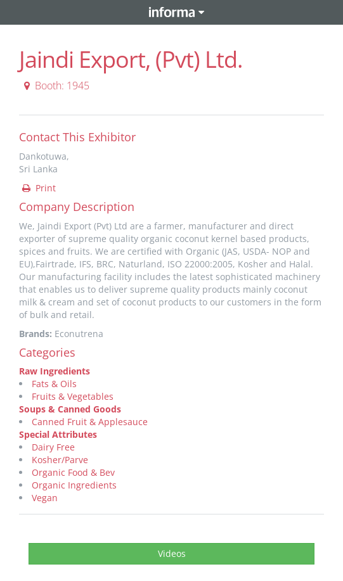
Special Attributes (58, 434)
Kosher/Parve (60, 460)
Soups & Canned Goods (70, 409)
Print (38, 188)
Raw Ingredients (54, 371)
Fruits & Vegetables (72, 396)
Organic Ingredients (74, 485)
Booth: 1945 (54, 86)
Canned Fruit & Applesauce (90, 422)
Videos (172, 553)
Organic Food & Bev (73, 472)
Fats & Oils (54, 384)
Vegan (45, 498)
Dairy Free (53, 447)
